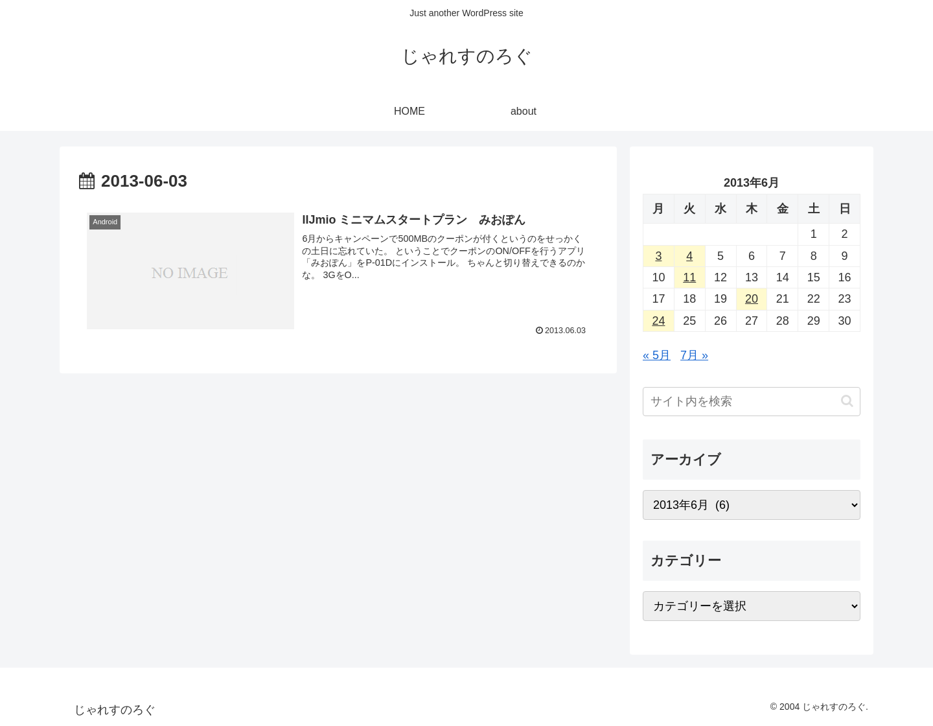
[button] (847, 400)
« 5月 (657, 355)
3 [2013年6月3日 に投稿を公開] (658, 256)
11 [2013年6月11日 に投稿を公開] (689, 277)
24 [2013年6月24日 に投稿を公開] (658, 320)
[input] (751, 401)
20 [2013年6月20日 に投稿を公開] (751, 298)
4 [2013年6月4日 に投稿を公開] (689, 256)
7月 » (694, 355)
